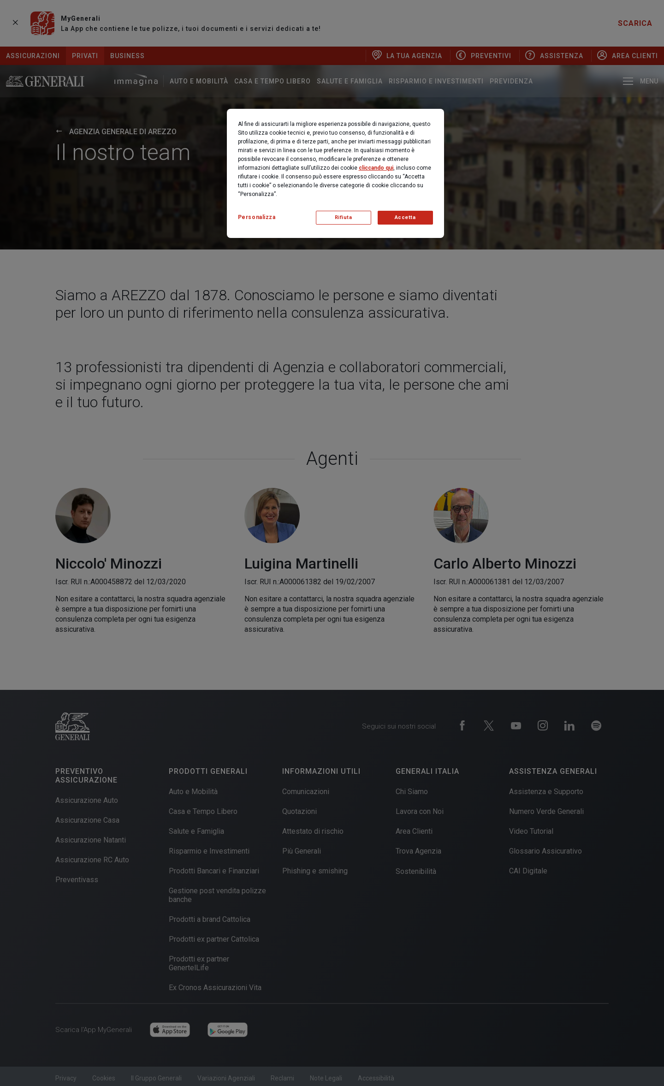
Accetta (405, 217)
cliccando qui (376, 168)
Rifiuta (343, 217)
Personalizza (257, 217)
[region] (335, 173)
